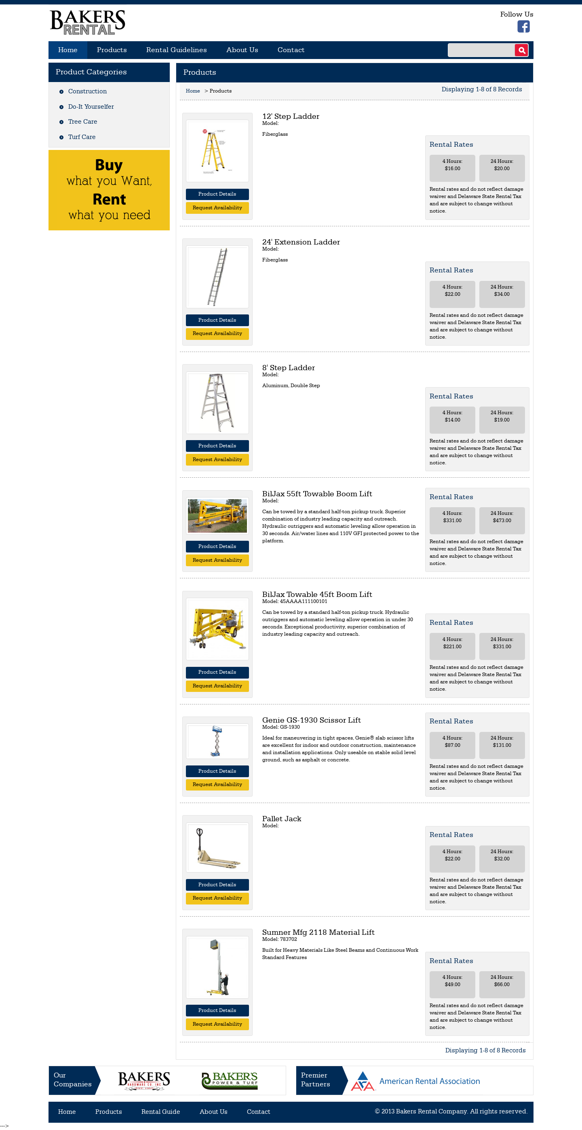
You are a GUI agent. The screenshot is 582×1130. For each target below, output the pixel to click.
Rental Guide (160, 1112)
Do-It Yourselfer (91, 107)
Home (68, 50)
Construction (87, 92)
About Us (242, 50)
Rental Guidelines (176, 50)
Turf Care (82, 137)
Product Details (217, 194)
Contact (291, 50)
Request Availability (217, 208)
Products (112, 50)
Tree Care (82, 122)
